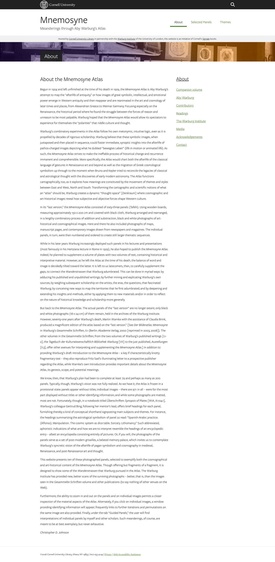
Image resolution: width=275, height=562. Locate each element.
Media (180, 129)
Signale (206, 38)
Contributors (184, 105)
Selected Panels (201, 22)
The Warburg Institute (191, 121)
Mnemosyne (64, 19)
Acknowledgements (189, 137)
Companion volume (189, 89)
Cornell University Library (81, 38)
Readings (182, 113)
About (178, 22)
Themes (225, 22)
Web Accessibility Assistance (127, 554)
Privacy (108, 554)
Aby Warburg (185, 97)
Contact (181, 145)
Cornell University (57, 5)
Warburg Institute (126, 38)
